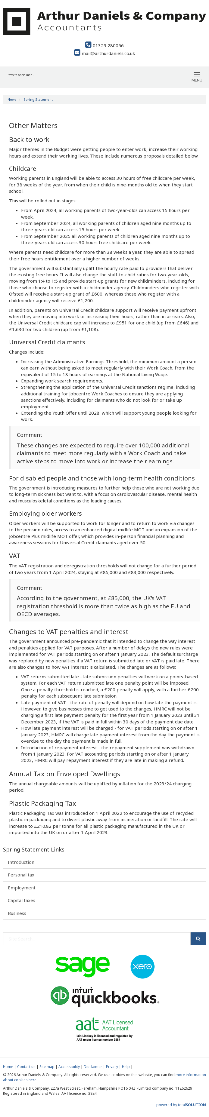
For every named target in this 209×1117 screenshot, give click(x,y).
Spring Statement (38, 99)
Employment (22, 888)
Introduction (21, 862)
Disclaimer (93, 1066)
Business (17, 913)
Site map (47, 1066)
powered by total (181, 1104)
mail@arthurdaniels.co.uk (104, 53)
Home (8, 1066)
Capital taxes (21, 900)
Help (126, 1066)
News (12, 99)
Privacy (112, 1066)
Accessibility (69, 1066)
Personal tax (21, 875)
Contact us (26, 1066)
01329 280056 (104, 45)
